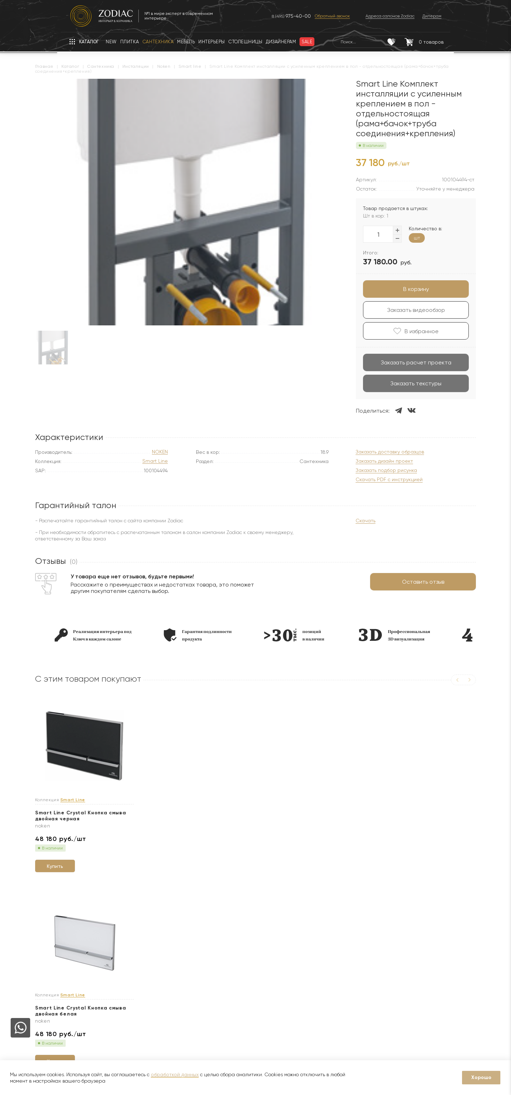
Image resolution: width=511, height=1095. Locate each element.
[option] (105, 635)
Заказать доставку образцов (377, 452)
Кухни (127, 1024)
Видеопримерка (217, 1013)
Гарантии (132, 960)
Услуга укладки (216, 992)
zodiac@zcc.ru (320, 981)
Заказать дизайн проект (371, 461)
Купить (73, 862)
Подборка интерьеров (225, 1034)
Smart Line (155, 461)
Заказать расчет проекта (403, 362)
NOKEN (160, 452)
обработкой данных (175, 1074)
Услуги (208, 936)
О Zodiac (61, 936)
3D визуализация (217, 981)
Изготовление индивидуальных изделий (245, 1024)
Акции (128, 981)
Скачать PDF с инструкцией (376, 479)
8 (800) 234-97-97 (320, 970)
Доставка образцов (221, 970)
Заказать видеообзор (403, 310)
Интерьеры (134, 1013)
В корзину (403, 289)
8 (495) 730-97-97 (320, 959)
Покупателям (140, 936)
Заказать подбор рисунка (373, 470)
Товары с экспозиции (146, 1002)
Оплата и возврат (219, 1002)
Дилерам (59, 992)
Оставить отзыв (410, 581)
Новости (58, 970)
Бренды (57, 981)
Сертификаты (137, 970)
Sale (126, 992)
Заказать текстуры (403, 383)
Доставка (209, 960)
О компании (62, 960)
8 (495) (284, 16)
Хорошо (481, 1077)
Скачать (353, 520)
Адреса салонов (325, 993)
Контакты (308, 936)
